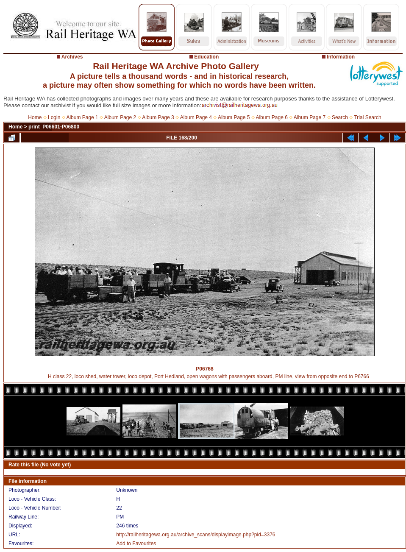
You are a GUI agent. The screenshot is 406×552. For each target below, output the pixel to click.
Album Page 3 (158, 117)
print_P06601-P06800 (53, 127)
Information (341, 57)
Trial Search (367, 117)
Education (206, 57)
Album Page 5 (234, 117)
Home (35, 117)
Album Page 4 (196, 117)
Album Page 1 (82, 117)
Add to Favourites (136, 543)
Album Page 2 (120, 117)
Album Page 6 (271, 117)
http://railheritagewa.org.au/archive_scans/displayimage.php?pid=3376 (195, 535)
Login (54, 117)
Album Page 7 (309, 117)
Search (340, 117)
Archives (72, 57)
